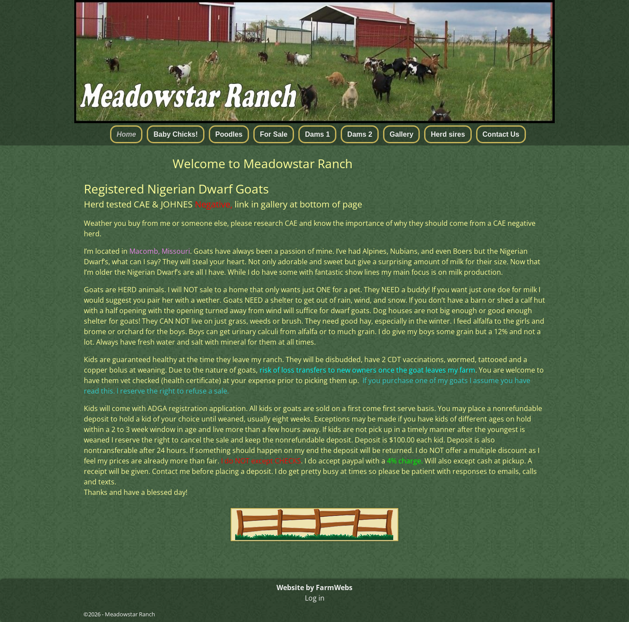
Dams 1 (317, 134)
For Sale (273, 134)
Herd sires (448, 134)
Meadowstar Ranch (130, 614)
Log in (315, 598)
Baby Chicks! (175, 134)
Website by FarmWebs (314, 587)
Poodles (228, 134)
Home (126, 134)
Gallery (401, 134)
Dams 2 (359, 134)
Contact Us (501, 134)
